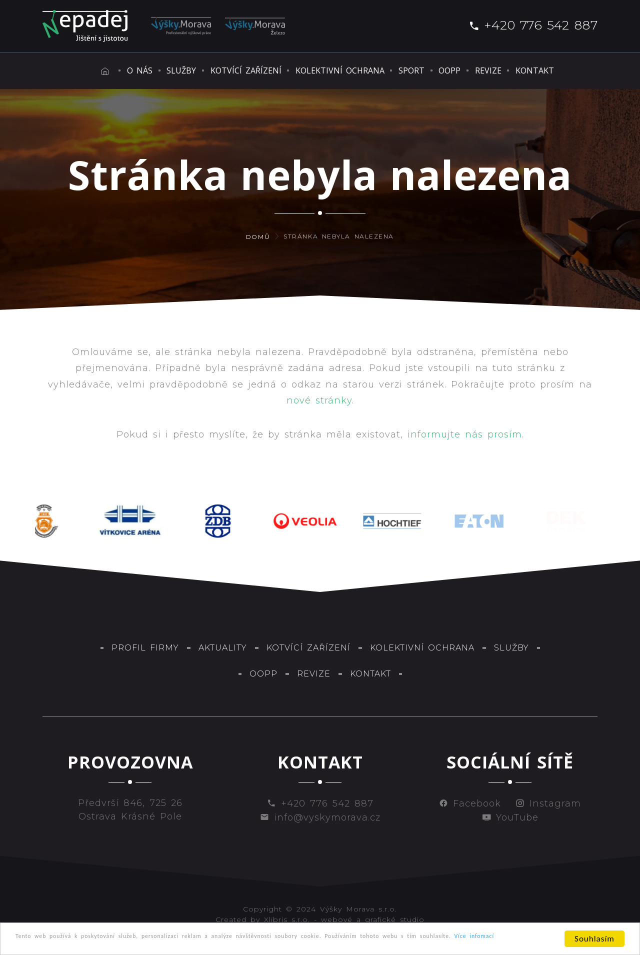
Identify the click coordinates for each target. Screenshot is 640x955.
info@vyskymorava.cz (320, 817)
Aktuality (222, 647)
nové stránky (319, 400)
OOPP (459, 70)
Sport (413, 70)
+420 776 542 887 (533, 25)
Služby (157, 70)
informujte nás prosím (465, 434)
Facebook (470, 803)
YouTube (510, 817)
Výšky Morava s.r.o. (358, 909)
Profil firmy (145, 647)
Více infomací (89, 945)
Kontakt (561, 70)
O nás (107, 70)
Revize (505, 70)
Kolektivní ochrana (332, 70)
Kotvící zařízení (230, 70)
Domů (258, 236)
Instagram (548, 803)
